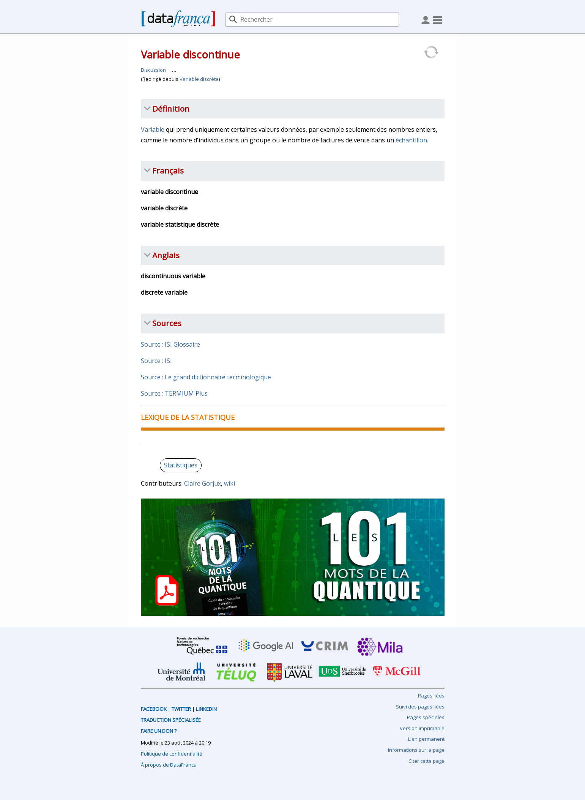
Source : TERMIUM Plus (174, 393)
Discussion (153, 69)
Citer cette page (426, 760)
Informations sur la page (416, 749)
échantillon (411, 140)
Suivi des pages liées (420, 706)
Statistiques (180, 465)
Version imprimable (422, 728)
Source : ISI (156, 361)
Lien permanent (426, 738)
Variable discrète (199, 79)
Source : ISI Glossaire (170, 344)
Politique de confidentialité (171, 753)
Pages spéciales (426, 717)
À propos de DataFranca (169, 764)
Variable (152, 129)
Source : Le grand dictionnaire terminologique (206, 377)
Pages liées (431, 695)
